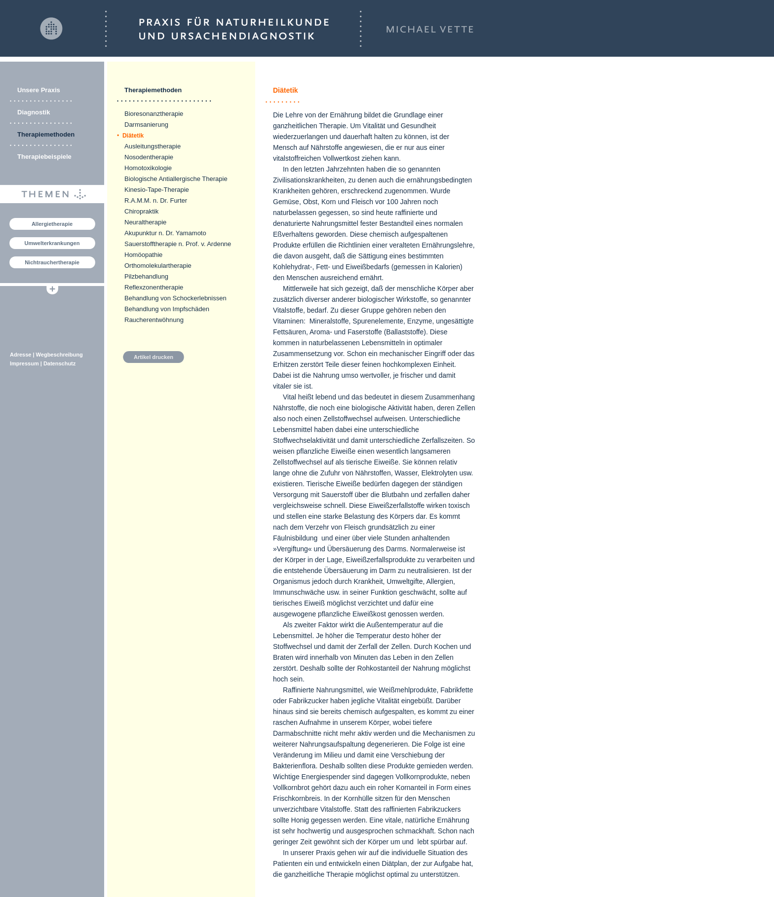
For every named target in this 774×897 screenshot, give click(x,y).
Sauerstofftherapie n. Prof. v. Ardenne (177, 244)
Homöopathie (143, 254)
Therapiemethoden (46, 134)
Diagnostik (33, 112)
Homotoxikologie (148, 168)
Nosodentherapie (148, 157)
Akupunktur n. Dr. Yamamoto (165, 233)
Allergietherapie (52, 224)
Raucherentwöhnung (154, 319)
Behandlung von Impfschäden (166, 309)
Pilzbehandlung (146, 276)
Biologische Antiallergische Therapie (176, 178)
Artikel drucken (153, 357)
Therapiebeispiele (44, 156)
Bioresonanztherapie (153, 113)
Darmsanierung (146, 124)
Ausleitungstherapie (152, 146)
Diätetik (130, 135)
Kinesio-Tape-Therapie (156, 189)
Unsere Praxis (38, 90)
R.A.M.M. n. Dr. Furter (155, 200)
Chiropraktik (141, 211)
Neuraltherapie (145, 222)
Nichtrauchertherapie (52, 262)
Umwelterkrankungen (52, 243)
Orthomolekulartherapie (158, 265)
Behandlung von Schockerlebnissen (175, 298)
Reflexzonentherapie (153, 287)
